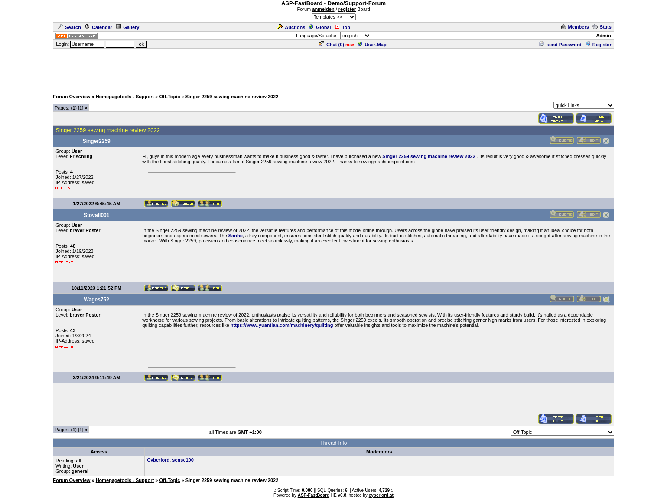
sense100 (183, 459)
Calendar (98, 27)
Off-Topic (169, 96)
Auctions (291, 27)
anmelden (323, 9)
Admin (603, 35)
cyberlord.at (381, 495)
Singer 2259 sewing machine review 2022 (428, 156)
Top (342, 27)
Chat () (331, 44)
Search (69, 27)
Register (598, 44)
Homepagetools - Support (125, 96)
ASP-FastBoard (313, 495)
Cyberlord (158, 459)
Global (320, 27)
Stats (602, 26)
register (347, 9)
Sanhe (235, 235)
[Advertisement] (333, 69)
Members (575, 26)
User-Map (372, 44)
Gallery (127, 27)
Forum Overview (71, 96)
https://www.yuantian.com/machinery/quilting (282, 325)
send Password (560, 44)
